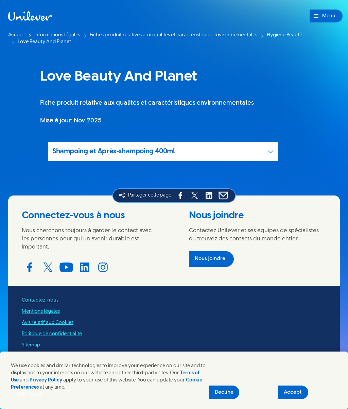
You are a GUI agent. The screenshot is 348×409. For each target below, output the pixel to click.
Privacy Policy (46, 380)
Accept (293, 392)
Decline (224, 392)
